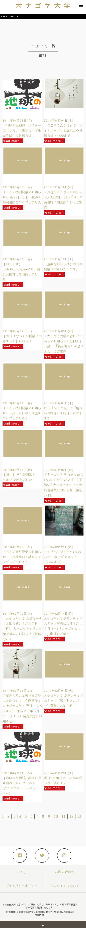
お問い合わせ (64, 872)
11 (63, 816)
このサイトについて (64, 885)
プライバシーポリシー (22, 885)
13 (79, 816)
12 (71, 816)
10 (56, 816)
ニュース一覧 (12, 16)
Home (3, 16)
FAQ (21, 872)
